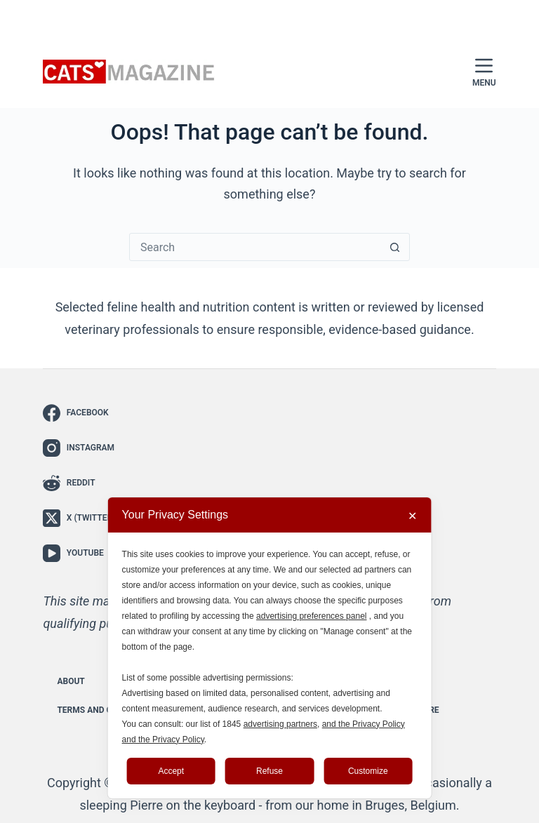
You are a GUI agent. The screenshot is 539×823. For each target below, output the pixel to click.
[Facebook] (79, 413)
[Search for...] (255, 247)
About (70, 681)
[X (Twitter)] (79, 518)
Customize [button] (368, 771)
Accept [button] (171, 771)
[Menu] (484, 72)
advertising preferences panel (311, 616)
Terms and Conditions (106, 710)
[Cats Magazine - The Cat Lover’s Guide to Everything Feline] (129, 72)
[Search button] (395, 247)
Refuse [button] (269, 771)
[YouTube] (79, 553)
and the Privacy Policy (363, 724)
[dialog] (270, 647)
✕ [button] (412, 516)
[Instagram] (79, 448)
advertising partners (280, 724)
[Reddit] (79, 483)
